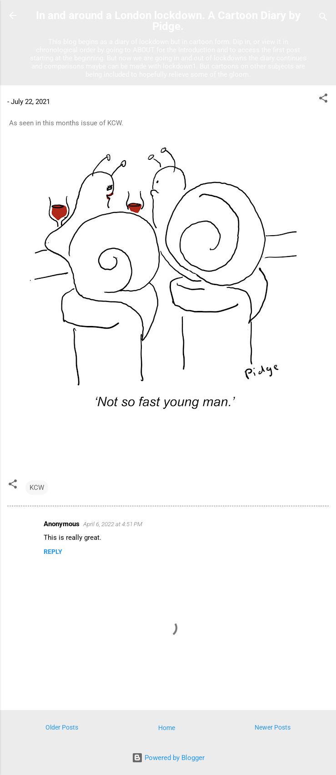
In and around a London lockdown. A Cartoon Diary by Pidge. (168, 21)
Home (166, 727)
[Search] (323, 18)
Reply (53, 551)
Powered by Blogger (168, 758)
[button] (323, 100)
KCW (37, 488)
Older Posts (61, 727)
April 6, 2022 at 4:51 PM (112, 524)
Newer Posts (273, 727)
